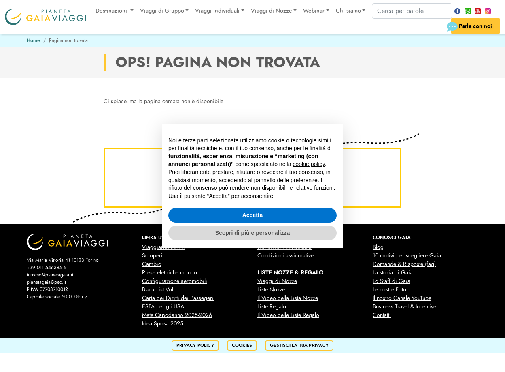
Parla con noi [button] (471, 27)
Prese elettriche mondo (169, 272)
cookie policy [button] (309, 164)
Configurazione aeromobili (174, 281)
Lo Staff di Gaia (391, 281)
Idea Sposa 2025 (162, 323)
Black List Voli (158, 289)
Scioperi (152, 255)
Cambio (151, 264)
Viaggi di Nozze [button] (271, 11)
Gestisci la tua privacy (299, 345)
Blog (378, 247)
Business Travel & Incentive (404, 306)
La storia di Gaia (393, 272)
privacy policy (195, 345)
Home (33, 40)
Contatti (382, 315)
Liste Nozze (271, 289)
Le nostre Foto (389, 289)
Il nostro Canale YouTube (402, 298)
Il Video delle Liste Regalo (288, 315)
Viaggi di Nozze (277, 281)
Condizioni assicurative (285, 255)
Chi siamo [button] (348, 11)
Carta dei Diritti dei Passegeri (178, 298)
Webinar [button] (314, 11)
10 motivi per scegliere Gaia (407, 255)
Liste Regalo (271, 306)
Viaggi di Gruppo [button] (162, 11)
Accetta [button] (252, 215)
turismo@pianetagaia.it (50, 275)
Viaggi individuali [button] (217, 11)
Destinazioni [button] (112, 11)
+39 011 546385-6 (46, 267)
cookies (242, 345)
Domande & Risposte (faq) (404, 264)
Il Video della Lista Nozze (287, 298)
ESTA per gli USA (163, 306)
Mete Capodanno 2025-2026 (177, 315)
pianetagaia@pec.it (46, 282)
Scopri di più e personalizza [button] (252, 233)
